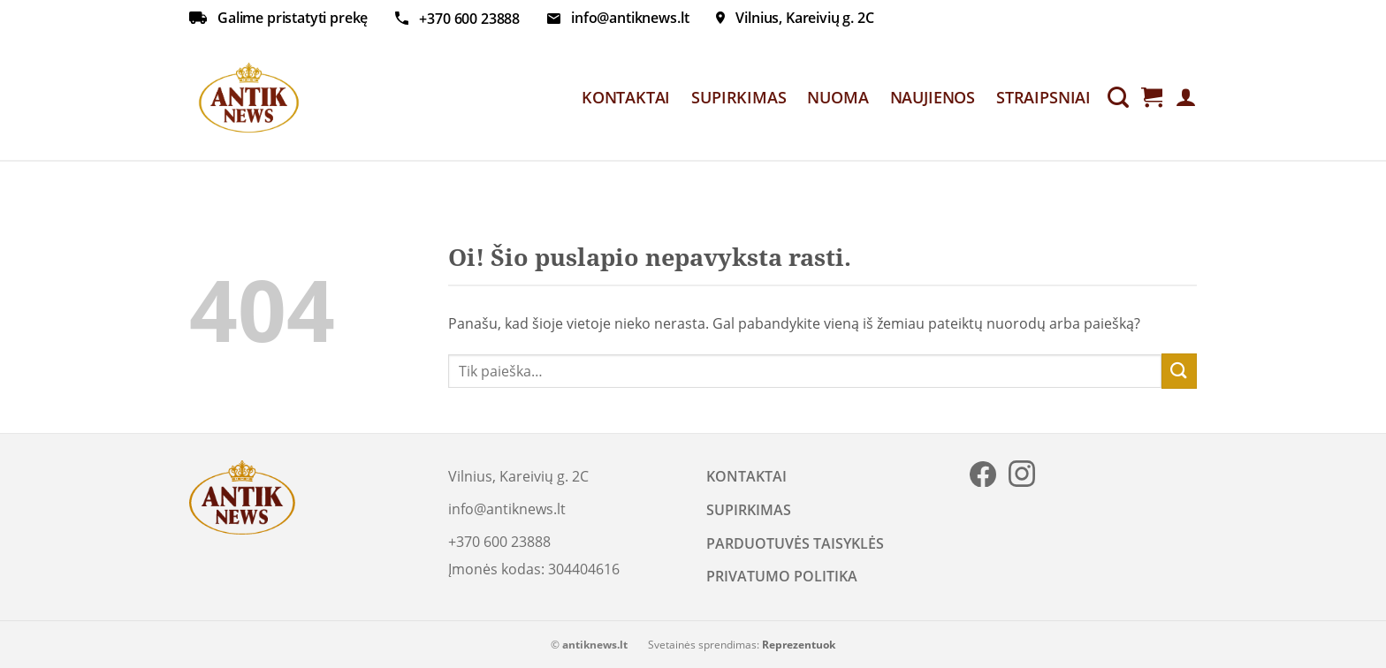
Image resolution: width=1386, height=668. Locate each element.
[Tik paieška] (1118, 97)
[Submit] (1179, 370)
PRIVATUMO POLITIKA (781, 576)
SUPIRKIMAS (738, 97)
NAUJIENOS (932, 97)
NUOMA (837, 97)
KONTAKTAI (626, 97)
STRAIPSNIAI (1043, 97)
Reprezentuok (798, 644)
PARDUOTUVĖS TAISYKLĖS (795, 543)
